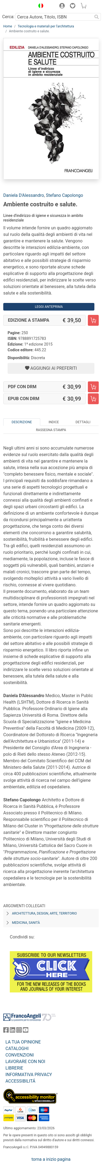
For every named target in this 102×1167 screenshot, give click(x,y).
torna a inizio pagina (51, 1159)
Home (7, 26)
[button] (39, 6)
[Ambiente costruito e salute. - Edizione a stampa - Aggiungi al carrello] (93, 320)
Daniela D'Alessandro (23, 195)
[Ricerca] (96, 17)
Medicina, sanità (26, 923)
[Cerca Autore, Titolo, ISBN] (54, 17)
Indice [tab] (54, 422)
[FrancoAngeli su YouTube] (25, 1031)
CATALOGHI (17, 1048)
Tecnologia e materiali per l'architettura (46, 26)
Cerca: (8, 16)
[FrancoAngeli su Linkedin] (12, 1031)
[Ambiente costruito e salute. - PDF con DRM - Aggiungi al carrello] (93, 386)
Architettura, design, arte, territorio (44, 913)
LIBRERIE (14, 1068)
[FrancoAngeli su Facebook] (6, 1031)
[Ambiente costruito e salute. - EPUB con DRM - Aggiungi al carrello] (93, 398)
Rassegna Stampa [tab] (51, 430)
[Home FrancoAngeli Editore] (18, 6)
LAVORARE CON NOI (25, 1061)
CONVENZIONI (19, 1055)
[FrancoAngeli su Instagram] (19, 1031)
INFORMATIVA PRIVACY (28, 1074)
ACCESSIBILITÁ (20, 1081)
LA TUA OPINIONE (23, 1042)
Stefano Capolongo (64, 195)
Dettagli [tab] (83, 422)
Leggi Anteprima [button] (49, 307)
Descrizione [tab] (22, 422)
